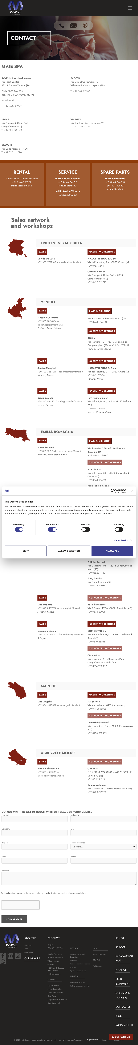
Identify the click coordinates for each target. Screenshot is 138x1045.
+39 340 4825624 (115, 185)
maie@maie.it (8, 100)
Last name (74, 815)
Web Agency (86, 1040)
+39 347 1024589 (46, 634)
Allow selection (69, 551)
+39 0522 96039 (96, 585)
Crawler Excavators (55, 954)
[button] (130, 8)
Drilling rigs (97, 966)
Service (120, 947)
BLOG (118, 1016)
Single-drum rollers (55, 989)
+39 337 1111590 (13, 152)
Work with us (124, 1025)
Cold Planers (52, 996)
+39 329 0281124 (46, 371)
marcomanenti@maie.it (70, 451)
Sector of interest (77, 843)
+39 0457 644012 (97, 408)
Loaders (73, 967)
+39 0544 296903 (115, 182)
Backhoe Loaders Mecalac (80, 964)
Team (26, 948)
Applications (29, 952)
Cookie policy (119, 1040)
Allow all (112, 551)
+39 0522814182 (96, 572)
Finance (121, 970)
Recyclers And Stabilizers (57, 999)
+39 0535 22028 (96, 611)
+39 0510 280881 (97, 641)
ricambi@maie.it (115, 189)
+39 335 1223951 (46, 451)
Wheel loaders (53, 961)
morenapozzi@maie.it (21, 185)
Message (5, 871)
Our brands (32, 958)
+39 (46, 262)
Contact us (123, 1007)
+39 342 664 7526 (47, 401)
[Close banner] (132, 491)
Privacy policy (106, 1040)
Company (5, 829)
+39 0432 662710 (97, 282)
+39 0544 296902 (21, 182)
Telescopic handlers (77, 982)
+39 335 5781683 (13, 130)
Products (54, 938)
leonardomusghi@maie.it (71, 634)
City (72, 829)
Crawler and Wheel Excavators (77, 955)
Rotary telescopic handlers (80, 986)
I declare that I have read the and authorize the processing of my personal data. (45, 893)
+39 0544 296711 (13, 106)
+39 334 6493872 (46, 705)
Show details (121, 540)
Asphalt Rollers (53, 985)
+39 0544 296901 (67, 182)
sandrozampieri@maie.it (71, 371)
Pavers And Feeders (55, 992)
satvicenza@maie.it (68, 195)
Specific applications (78, 970)
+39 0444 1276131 (82, 126)
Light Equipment (54, 1003)
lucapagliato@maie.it (70, 608)
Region (4, 843)
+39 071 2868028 (97, 708)
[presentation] (20, 905)
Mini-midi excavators (55, 957)
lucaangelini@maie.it (70, 705)
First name (6, 815)
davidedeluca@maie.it (70, 262)
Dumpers (73, 960)
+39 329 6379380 (46, 772)
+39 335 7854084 (46, 321)
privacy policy (35, 893)
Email (3, 857)
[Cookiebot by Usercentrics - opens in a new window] (113, 491)
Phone (73, 857)
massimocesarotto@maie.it (50, 324)
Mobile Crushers (99, 954)
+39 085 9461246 (97, 779)
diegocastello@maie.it (71, 401)
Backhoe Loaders (54, 974)
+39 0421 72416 (96, 265)
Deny (26, 551)
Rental (119, 938)
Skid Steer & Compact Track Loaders (56, 969)
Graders (51, 964)
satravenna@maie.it (67, 185)
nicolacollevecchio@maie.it (50, 775)
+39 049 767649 (81, 91)
